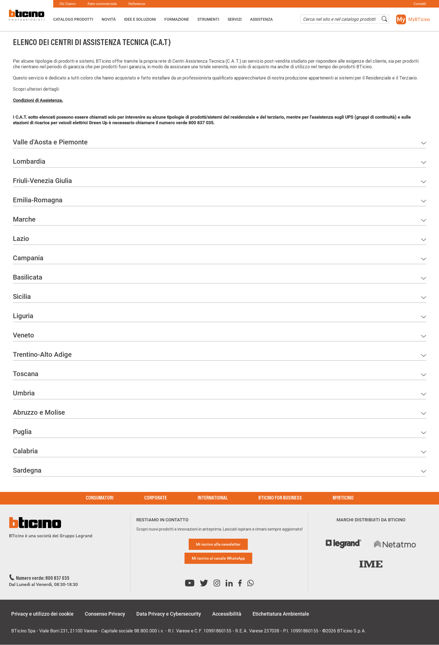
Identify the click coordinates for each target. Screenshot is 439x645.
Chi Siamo (67, 4)
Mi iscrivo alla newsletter (218, 544)
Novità (109, 19)
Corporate (155, 498)
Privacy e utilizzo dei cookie (42, 614)
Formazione (176, 19)
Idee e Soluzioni (140, 19)
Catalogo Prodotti (73, 19)
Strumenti (208, 19)
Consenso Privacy (105, 614)
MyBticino (343, 498)
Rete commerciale (102, 4)
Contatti (420, 4)
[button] (413, 19)
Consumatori (99, 498)
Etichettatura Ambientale (281, 614)
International (213, 498)
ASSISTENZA (261, 19)
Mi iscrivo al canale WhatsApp (218, 558)
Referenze (137, 4)
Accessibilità (226, 614)
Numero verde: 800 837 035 (42, 578)
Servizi (235, 19)
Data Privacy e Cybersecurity (168, 614)
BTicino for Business (280, 498)
